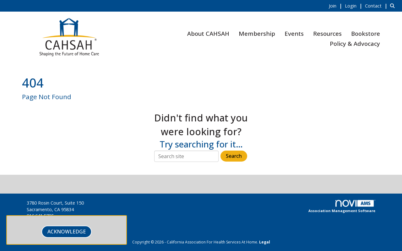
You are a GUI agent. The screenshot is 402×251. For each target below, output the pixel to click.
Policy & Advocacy (355, 43)
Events (294, 33)
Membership (257, 33)
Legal (264, 242)
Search (234, 155)
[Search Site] (393, 5)
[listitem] (336, 5)
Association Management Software (341, 206)
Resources (327, 33)
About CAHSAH (208, 33)
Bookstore (365, 33)
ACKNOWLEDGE (66, 231)
